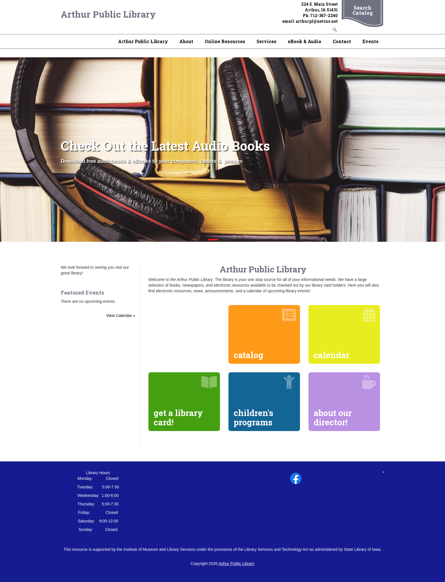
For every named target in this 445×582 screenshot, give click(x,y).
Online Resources (225, 41)
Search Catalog (362, 10)
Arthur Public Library (108, 14)
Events (370, 41)
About (186, 41)
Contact (342, 41)
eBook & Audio (304, 41)
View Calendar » (120, 315)
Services (266, 41)
